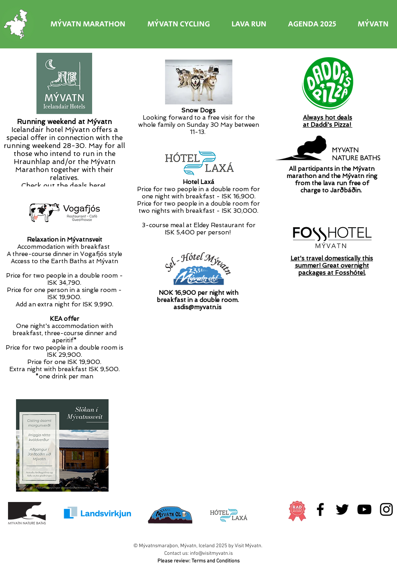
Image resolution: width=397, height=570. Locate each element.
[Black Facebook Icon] (320, 509)
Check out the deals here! (63, 186)
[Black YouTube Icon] (364, 509)
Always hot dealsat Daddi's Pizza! (328, 121)
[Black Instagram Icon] (386, 509)
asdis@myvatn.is (197, 307)
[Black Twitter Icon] (342, 509)
